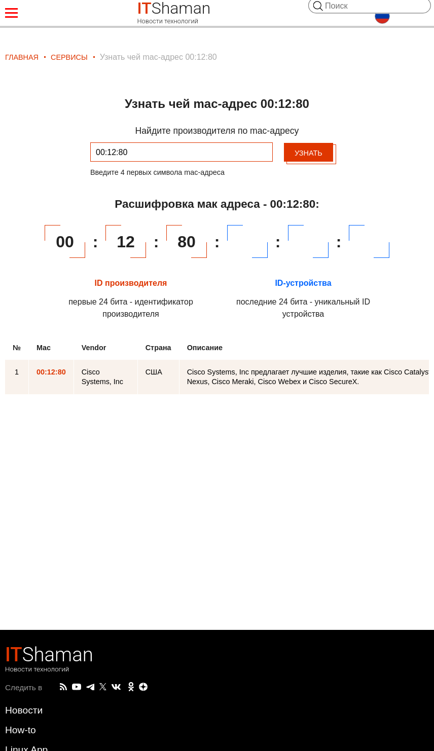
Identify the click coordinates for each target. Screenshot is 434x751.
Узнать (308, 153)
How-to (20, 730)
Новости (24, 710)
